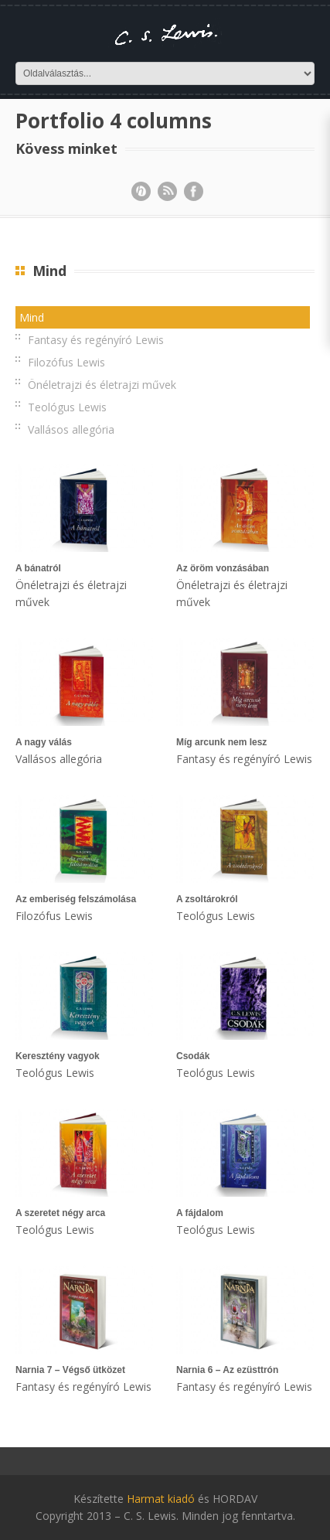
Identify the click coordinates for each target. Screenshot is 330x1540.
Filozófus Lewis (66, 362)
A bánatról (38, 568)
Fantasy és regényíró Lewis (96, 339)
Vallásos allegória (71, 429)
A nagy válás (43, 742)
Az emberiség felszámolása (75, 899)
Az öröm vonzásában (222, 568)
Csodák (192, 1056)
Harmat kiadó (161, 1498)
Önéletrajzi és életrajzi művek (102, 384)
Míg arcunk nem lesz (221, 742)
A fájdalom (199, 1213)
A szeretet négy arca (60, 1213)
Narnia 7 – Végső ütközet (70, 1370)
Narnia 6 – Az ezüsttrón (227, 1370)
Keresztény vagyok (57, 1056)
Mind (31, 317)
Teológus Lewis (67, 407)
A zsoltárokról (207, 899)
